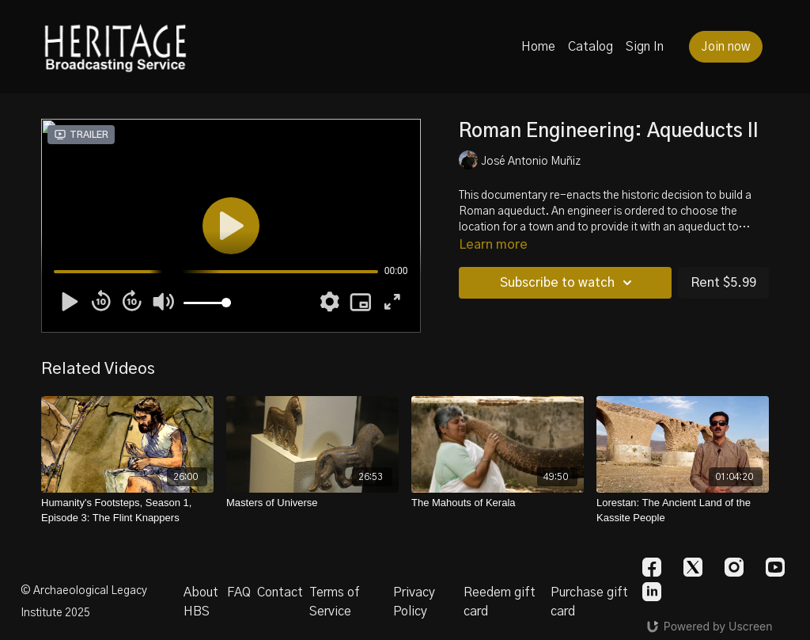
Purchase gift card (589, 602)
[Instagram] (734, 567)
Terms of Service (334, 602)
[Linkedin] (651, 591)
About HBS (201, 602)
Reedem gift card (500, 602)
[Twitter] (692, 567)
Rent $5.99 (723, 282)
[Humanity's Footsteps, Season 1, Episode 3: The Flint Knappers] (127, 510)
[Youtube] (775, 567)
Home (538, 46)
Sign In (645, 46)
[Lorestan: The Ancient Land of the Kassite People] (682, 510)
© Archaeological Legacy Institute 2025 (84, 602)
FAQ (239, 592)
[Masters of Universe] (312, 503)
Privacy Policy (414, 602)
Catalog (590, 46)
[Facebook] (651, 567)
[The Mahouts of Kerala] (497, 503)
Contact (280, 592)
